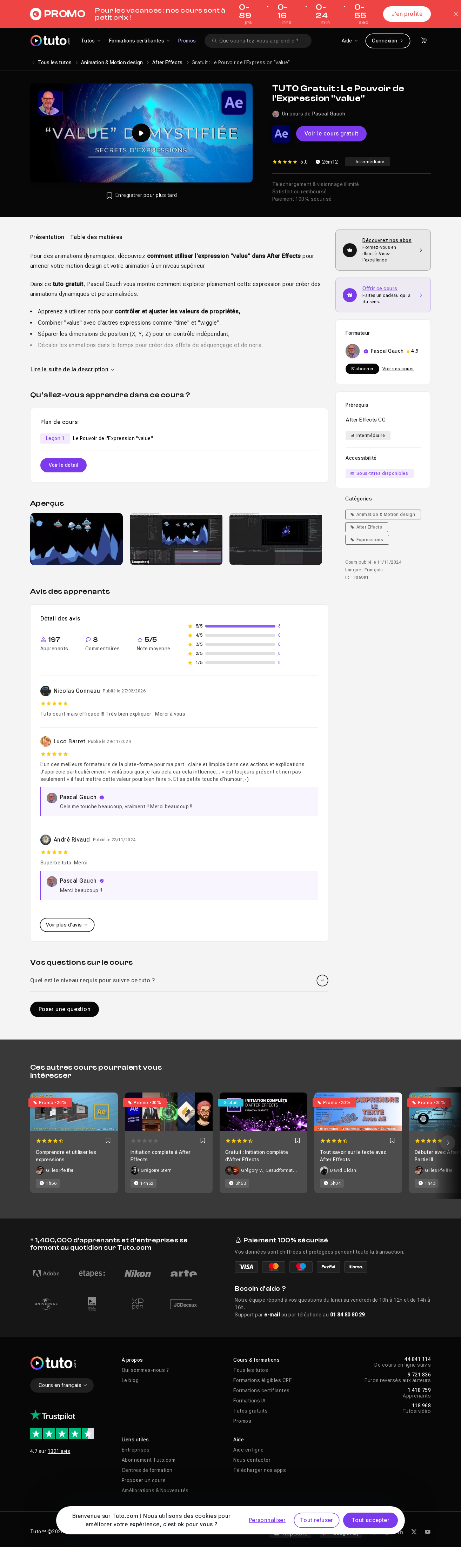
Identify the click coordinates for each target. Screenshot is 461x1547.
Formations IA (249, 1400)
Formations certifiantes (261, 1390)
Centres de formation (147, 1470)
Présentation (47, 237)
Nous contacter (251, 1460)
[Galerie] (179, 539)
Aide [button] (238, 1439)
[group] (76, 539)
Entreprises (136, 1450)
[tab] (47, 237)
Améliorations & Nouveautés (155, 1490)
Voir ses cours (398, 368)
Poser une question (65, 1009)
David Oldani (344, 1170)
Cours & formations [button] (256, 1360)
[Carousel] (230, 1143)
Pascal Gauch (328, 114)
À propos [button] (132, 1360)
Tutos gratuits (250, 1411)
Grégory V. (252, 1170)
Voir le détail (63, 465)
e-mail (272, 1314)
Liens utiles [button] (135, 1439)
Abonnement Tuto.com (149, 1460)
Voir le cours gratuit (331, 133)
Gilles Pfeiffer (60, 1170)
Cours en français (63, 1385)
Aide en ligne (248, 1450)
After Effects (167, 62)
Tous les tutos (55, 62)
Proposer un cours (144, 1480)
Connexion (388, 41)
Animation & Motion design (112, 62)
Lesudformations (282, 1170)
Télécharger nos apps (259, 1470)
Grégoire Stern (156, 1170)
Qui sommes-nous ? (145, 1370)
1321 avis (59, 1451)
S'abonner (362, 368)
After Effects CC (366, 420)
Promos (187, 41)
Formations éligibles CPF (262, 1380)
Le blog (130, 1380)
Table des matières (96, 237)
